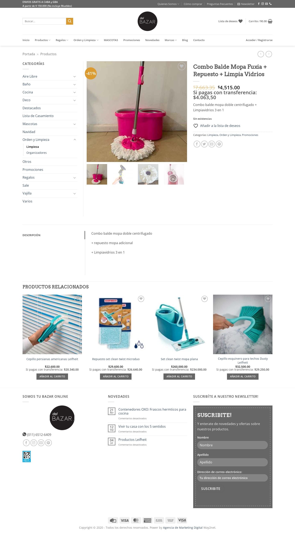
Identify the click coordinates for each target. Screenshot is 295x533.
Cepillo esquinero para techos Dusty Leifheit (243, 360)
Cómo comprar (193, 4)
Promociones (131, 40)
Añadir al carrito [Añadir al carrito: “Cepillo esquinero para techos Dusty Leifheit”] (243, 376)
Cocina (28, 92)
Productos (42, 40)
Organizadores (36, 153)
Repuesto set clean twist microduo (116, 359)
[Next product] (261, 54)
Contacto (199, 40)
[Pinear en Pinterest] (219, 144)
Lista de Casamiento (38, 116)
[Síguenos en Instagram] (262, 3)
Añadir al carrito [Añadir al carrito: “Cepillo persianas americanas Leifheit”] (52, 376)
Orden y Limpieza (86, 40)
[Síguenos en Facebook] (259, 3)
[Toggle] (74, 76)
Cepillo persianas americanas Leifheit (52, 359)
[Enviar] (69, 21)
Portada (29, 54)
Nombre (203, 437)
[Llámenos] (270, 3)
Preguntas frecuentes (220, 4)
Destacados (32, 108)
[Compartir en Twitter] (204, 144)
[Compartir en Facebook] (197, 144)
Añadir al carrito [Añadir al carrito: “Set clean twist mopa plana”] (179, 376)
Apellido (203, 455)
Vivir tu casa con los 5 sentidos (142, 426)
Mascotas (30, 124)
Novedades (152, 40)
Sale (26, 185)
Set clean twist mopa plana (179, 359)
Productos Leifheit (132, 440)
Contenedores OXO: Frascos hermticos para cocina (152, 411)
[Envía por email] (211, 144)
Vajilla (27, 193)
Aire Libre (30, 76)
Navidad (29, 132)
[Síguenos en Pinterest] (48, 442)
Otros (27, 161)
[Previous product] (269, 54)
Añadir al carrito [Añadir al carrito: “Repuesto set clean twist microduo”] (116, 376)
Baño (27, 84)
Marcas (171, 40)
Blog (185, 40)
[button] (245, 4)
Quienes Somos (168, 4)
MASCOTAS (111, 40)
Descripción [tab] (31, 235)
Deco (27, 100)
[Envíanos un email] (266, 3)
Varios (27, 201)
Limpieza (212, 135)
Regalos (62, 40)
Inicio (26, 40)
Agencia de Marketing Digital (183, 528)
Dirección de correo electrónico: (232, 475)
